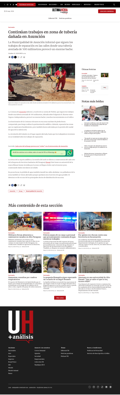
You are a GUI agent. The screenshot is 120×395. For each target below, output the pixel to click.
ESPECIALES (76, 4)
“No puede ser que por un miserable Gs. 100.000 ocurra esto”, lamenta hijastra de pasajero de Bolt (96, 140)
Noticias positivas (65, 18)
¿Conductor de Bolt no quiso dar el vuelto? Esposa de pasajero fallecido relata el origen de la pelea (95, 132)
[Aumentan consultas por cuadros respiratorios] (25, 264)
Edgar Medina (95, 293)
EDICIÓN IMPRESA (107, 11)
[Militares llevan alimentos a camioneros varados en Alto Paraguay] (25, 221)
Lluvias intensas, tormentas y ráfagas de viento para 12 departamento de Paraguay (95, 155)
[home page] (60, 11)
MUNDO (67, 4)
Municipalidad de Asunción (34, 191)
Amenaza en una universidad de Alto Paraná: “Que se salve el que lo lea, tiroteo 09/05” (94, 280)
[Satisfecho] (104, 88)
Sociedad (84, 73)
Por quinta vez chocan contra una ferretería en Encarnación (92, 236)
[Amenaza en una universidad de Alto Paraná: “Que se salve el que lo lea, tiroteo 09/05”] (95, 264)
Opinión (84, 86)
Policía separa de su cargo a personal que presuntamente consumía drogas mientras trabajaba (59, 237)
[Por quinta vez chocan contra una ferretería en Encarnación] (95, 221)
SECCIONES (53, 4)
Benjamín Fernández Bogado (93, 91)
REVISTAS (87, 4)
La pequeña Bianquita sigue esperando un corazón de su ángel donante (60, 279)
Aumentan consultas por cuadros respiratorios (22, 279)
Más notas (60, 298)
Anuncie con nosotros (42, 348)
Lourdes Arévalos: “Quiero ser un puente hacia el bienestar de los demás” (90, 77)
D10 (61, 4)
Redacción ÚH (96, 81)
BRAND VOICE (99, 4)
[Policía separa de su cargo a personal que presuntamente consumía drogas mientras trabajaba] (60, 221)
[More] (57, 4)
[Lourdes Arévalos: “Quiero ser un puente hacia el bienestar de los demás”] (104, 75)
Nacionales (11, 27)
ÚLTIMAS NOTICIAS (26, 5)
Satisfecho (85, 88)
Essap (48, 163)
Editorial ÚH (52, 18)
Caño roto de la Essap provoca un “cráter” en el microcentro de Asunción (41, 146)
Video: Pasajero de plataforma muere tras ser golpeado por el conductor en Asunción (95, 147)
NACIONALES (42, 4)
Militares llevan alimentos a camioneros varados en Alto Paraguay (24, 236)
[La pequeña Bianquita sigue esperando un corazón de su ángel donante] (60, 264)
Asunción (22, 112)
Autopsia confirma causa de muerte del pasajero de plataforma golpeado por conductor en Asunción (96, 124)
